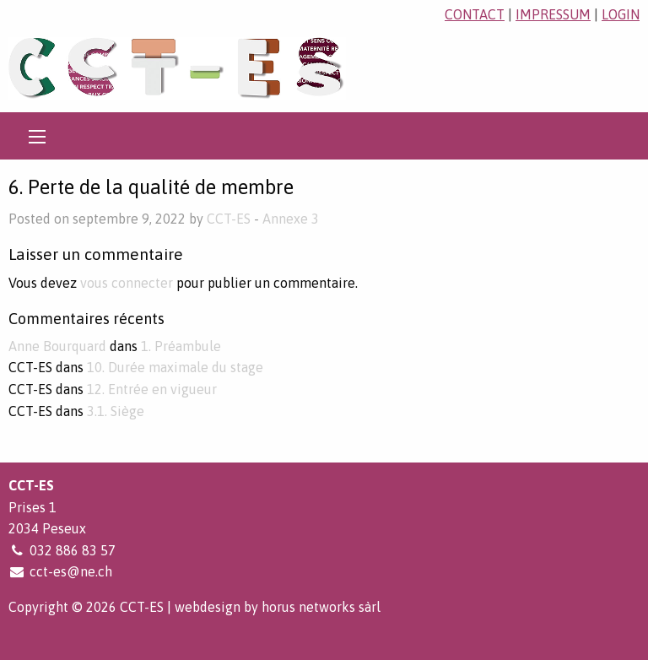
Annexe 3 (290, 218)
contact (475, 14)
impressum (553, 14)
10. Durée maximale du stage (175, 367)
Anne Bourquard (57, 346)
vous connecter (126, 282)
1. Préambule (181, 346)
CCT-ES (229, 218)
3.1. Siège (115, 411)
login (621, 14)
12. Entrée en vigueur (152, 389)
